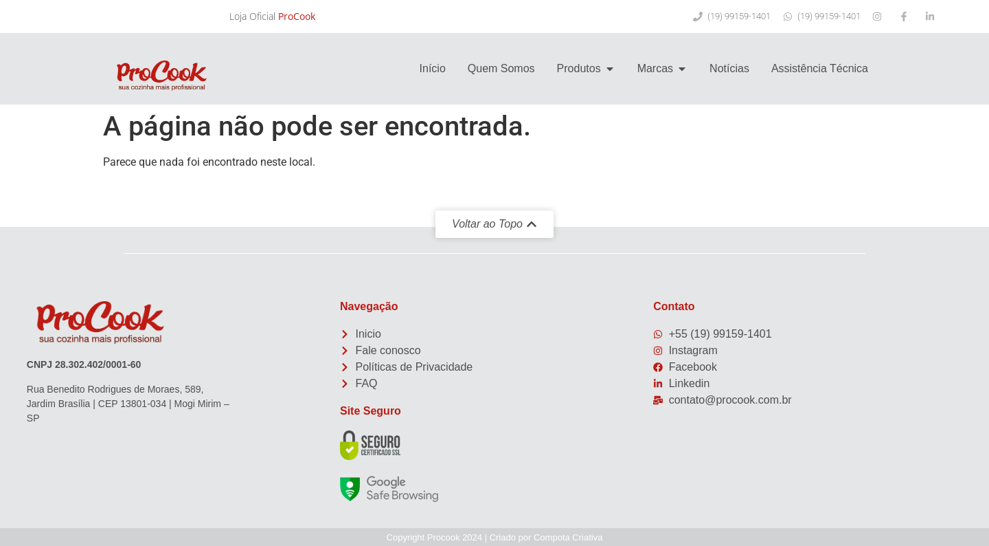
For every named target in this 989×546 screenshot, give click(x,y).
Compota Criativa (568, 537)
